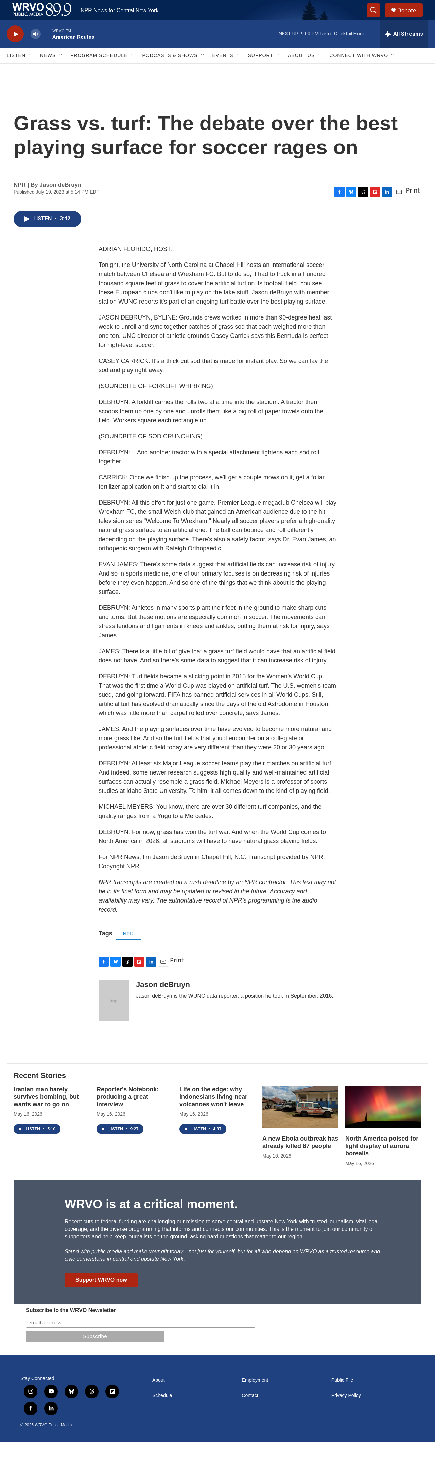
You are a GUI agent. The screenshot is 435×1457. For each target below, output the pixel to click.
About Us (301, 70)
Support (260, 70)
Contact (250, 1410)
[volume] (35, 49)
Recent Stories (40, 1091)
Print (413, 205)
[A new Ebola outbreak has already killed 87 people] (300, 1122)
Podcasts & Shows (169, 70)
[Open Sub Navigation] (30, 70)
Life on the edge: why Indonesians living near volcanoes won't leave (213, 1112)
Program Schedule (98, 70)
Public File (342, 1395)
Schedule (162, 1410)
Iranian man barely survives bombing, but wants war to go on (46, 1112)
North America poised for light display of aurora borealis (381, 1161)
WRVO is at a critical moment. (151, 1219)
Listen (16, 70)
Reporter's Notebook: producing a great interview (128, 1112)
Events (222, 70)
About (158, 1395)
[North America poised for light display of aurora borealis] (383, 1122)
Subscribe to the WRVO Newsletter (71, 1325)
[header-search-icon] (376, 18)
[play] (15, 49)
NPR (128, 949)
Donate (410, 17)
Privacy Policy (346, 1410)
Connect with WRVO (358, 70)
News (48, 70)
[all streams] (404, 49)
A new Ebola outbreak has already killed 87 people (300, 1157)
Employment (255, 1395)
